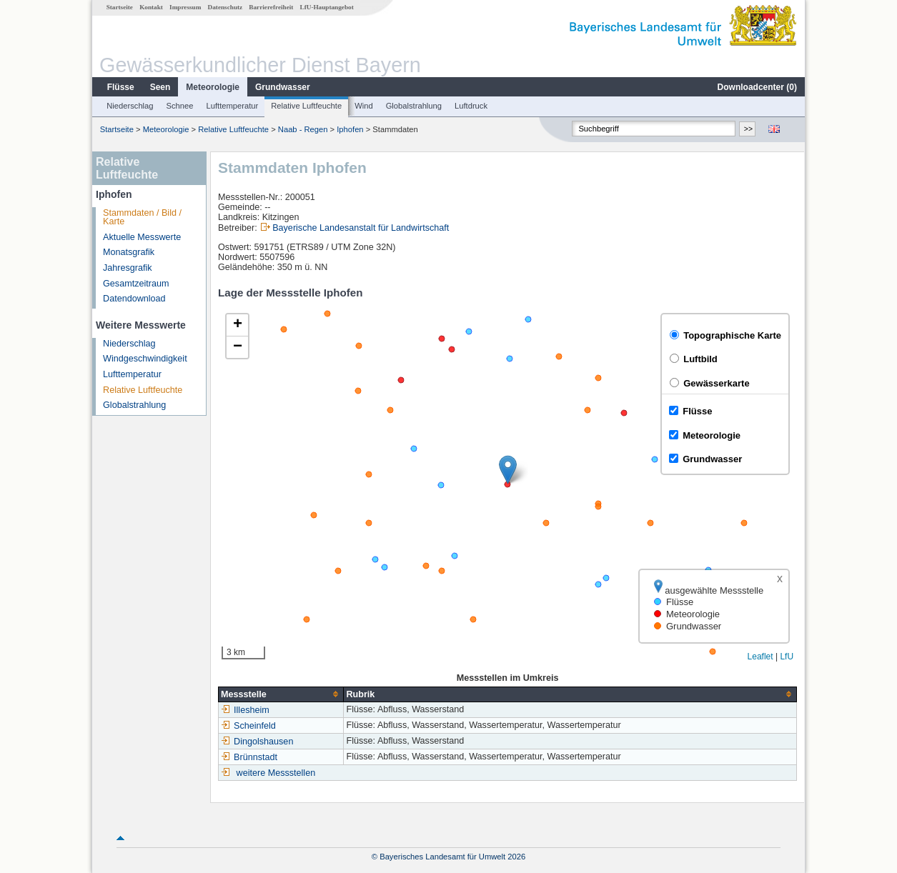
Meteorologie (212, 87)
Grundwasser (282, 87)
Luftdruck (471, 105)
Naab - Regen (303, 129)
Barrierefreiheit (271, 7)
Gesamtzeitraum (136, 284)
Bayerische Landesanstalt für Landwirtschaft (360, 228)
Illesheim (245, 710)
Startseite (119, 7)
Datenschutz (225, 7)
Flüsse (120, 87)
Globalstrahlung (414, 105)
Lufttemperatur (232, 105)
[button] (508, 469)
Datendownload (134, 299)
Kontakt (151, 7)
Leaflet (760, 657)
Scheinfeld (248, 726)
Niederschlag (129, 105)
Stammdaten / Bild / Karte (142, 217)
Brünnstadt (249, 757)
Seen (160, 87)
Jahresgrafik (127, 268)
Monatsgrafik (128, 252)
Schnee (180, 105)
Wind (364, 105)
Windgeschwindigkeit (145, 359)
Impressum (185, 7)
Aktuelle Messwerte (142, 237)
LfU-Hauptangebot (327, 7)
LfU (786, 657)
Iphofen (350, 129)
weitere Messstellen (276, 773)
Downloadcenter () (757, 87)
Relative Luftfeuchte (306, 105)
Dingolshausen (257, 742)
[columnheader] (281, 694)
